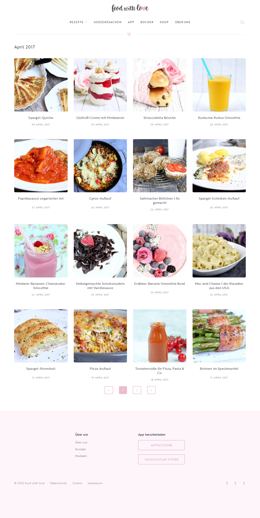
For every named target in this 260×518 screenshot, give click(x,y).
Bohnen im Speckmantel (219, 368)
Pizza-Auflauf (100, 368)
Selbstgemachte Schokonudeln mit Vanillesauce (100, 285)
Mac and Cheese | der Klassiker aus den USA (219, 285)
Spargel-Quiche (40, 117)
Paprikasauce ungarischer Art (41, 198)
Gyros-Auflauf (100, 198)
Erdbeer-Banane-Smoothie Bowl (159, 283)
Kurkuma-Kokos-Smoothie (219, 117)
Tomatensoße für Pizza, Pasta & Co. (159, 370)
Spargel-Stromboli (40, 368)
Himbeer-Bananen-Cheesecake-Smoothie (41, 285)
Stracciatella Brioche (160, 117)
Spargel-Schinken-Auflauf (219, 198)
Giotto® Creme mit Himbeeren (100, 117)
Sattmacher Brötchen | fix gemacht (160, 200)
